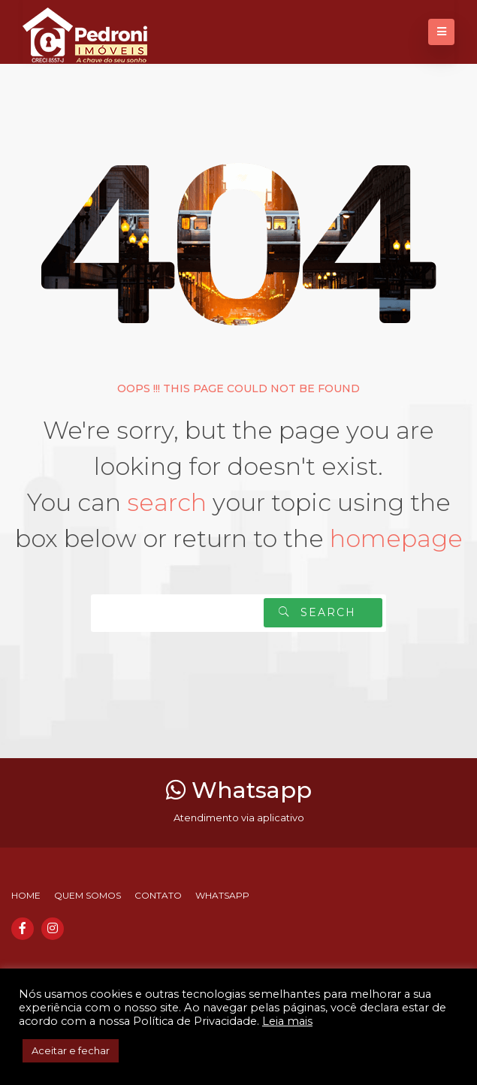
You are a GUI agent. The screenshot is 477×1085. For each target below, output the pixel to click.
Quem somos (87, 895)
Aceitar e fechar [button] (71, 1050)
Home (26, 895)
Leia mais (287, 1021)
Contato (158, 895)
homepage (396, 538)
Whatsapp (239, 790)
